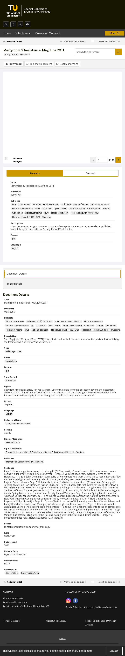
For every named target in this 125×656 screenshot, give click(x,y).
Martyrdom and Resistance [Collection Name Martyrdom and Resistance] (18, 423)
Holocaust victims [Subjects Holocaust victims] (33, 213)
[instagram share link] (68, 601)
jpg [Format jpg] (13, 238)
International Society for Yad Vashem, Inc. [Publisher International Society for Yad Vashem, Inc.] (25, 462)
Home (7, 33)
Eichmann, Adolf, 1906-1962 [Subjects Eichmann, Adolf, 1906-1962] (46, 204)
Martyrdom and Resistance (17, 54)
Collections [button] (23, 33)
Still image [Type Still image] (10, 351)
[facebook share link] (75, 601)
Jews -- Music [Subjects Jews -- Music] (61, 208)
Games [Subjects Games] (106, 208)
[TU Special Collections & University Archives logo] (29, 11)
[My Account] (20, 24)
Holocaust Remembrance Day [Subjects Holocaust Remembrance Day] (26, 208)
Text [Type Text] (20, 351)
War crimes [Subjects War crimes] (17, 213)
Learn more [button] (85, 650)
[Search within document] (118, 52)
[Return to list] (18, 41)
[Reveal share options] (13, 24)
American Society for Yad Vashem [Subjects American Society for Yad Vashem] (84, 208)
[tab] (34, 173)
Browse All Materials (47, 33)
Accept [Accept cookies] (114, 651)
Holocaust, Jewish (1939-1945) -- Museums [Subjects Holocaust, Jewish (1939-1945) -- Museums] (31, 217)
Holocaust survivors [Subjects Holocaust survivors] (100, 204)
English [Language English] (15, 248)
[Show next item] (118, 160)
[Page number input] (102, 160)
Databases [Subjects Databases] (47, 208)
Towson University (11, 621)
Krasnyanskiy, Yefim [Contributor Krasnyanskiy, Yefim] (30, 573)
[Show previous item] (93, 160)
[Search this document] (95, 52)
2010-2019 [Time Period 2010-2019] (10, 380)
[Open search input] (6, 24)
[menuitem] (62, 638)
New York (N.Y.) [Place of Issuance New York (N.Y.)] (13, 442)
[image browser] (15, 160)
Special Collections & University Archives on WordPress (91, 607)
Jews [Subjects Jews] (46, 213)
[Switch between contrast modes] (27, 24)
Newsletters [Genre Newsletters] (11, 361)
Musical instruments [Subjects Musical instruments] (21, 204)
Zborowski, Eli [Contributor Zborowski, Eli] (12, 573)
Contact (62, 639)
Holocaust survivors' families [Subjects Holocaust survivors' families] (75, 204)
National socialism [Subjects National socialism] (59, 213)
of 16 (112, 159)
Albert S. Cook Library (56, 621)
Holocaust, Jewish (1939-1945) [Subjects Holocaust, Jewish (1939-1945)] (84, 213)
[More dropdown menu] (114, 33)
